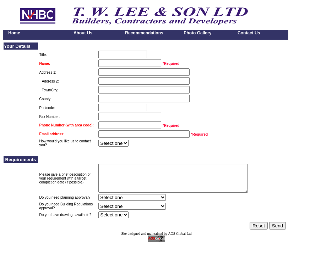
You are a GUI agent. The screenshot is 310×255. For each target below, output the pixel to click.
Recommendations (143, 32)
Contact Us (247, 32)
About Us (80, 32)
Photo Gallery (195, 32)
